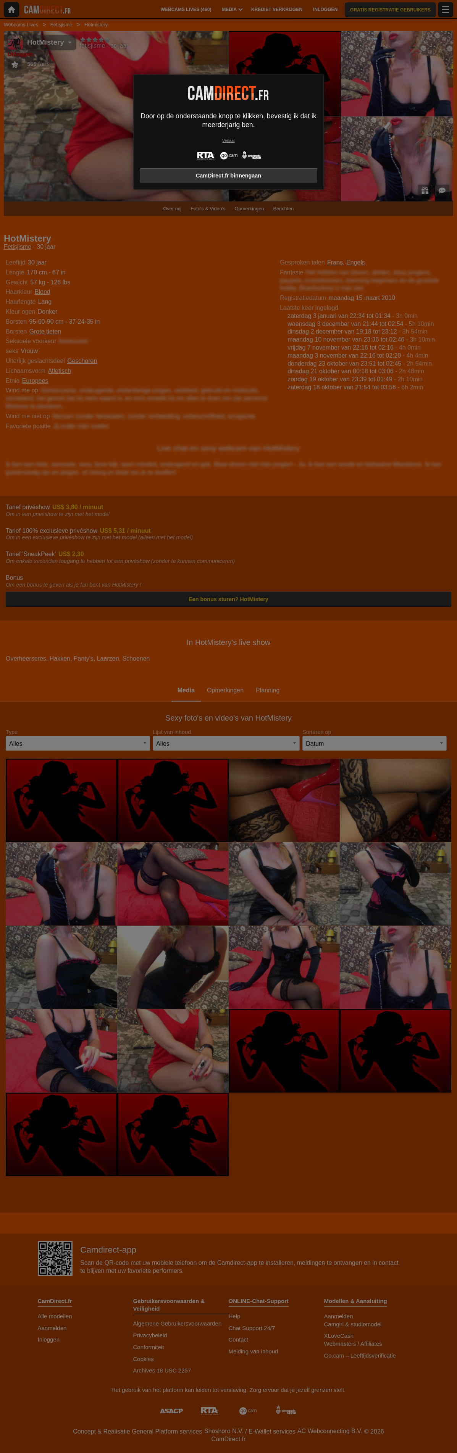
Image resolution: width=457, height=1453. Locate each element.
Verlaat (228, 141)
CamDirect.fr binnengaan (228, 176)
